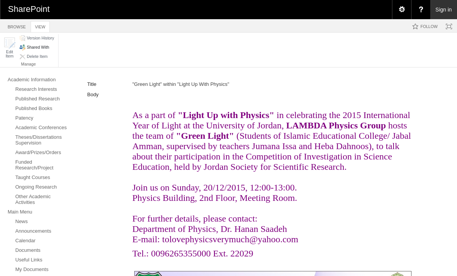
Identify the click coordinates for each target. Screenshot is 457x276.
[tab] (16, 25)
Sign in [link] (444, 10)
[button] (10, 47)
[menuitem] (401, 9)
